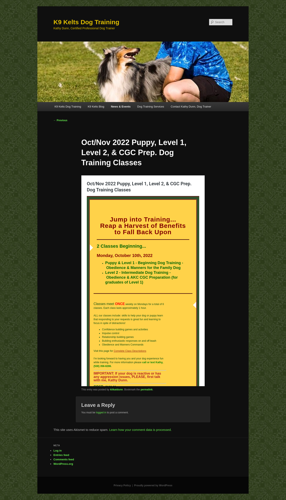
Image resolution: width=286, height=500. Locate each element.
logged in (101, 412)
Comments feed (63, 459)
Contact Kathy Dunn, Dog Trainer (191, 106)
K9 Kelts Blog (96, 106)
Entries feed (61, 455)
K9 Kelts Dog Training (86, 22)
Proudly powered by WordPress (153, 485)
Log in (57, 450)
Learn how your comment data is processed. (140, 429)
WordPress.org (63, 463)
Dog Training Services (150, 106)
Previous (60, 120)
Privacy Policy (122, 485)
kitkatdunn (116, 389)
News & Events (121, 106)
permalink (147, 389)
